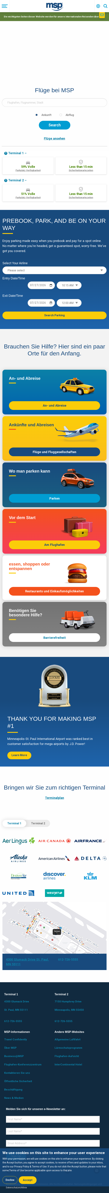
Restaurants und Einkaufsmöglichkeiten (54, 591)
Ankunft (46, 115)
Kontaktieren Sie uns (17, 1072)
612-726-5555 (68, 959)
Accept (27, 1180)
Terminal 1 (14, 823)
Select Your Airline (15, 263)
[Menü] (5, 6)
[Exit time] (69, 303)
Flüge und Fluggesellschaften (54, 452)
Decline (10, 1180)
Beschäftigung (13, 1089)
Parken (54, 498)
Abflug (70, 115)
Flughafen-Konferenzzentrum (22, 1064)
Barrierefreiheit (54, 637)
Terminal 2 (38, 823)
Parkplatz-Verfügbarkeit (28, 170)
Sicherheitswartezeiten (81, 170)
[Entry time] (69, 285)
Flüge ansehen (54, 138)
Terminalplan (54, 798)
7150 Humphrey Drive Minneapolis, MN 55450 (69, 1005)
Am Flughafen (54, 545)
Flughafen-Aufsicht (67, 1056)
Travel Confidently (15, 1039)
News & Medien (14, 1098)
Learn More (19, 755)
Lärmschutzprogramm (68, 1047)
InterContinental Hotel (68, 1064)
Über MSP (10, 1047)
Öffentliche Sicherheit (18, 1081)
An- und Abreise (54, 405)
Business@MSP (14, 1056)
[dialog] (54, 1167)
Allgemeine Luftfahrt (67, 1039)
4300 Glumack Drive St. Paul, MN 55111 (16, 1005)
